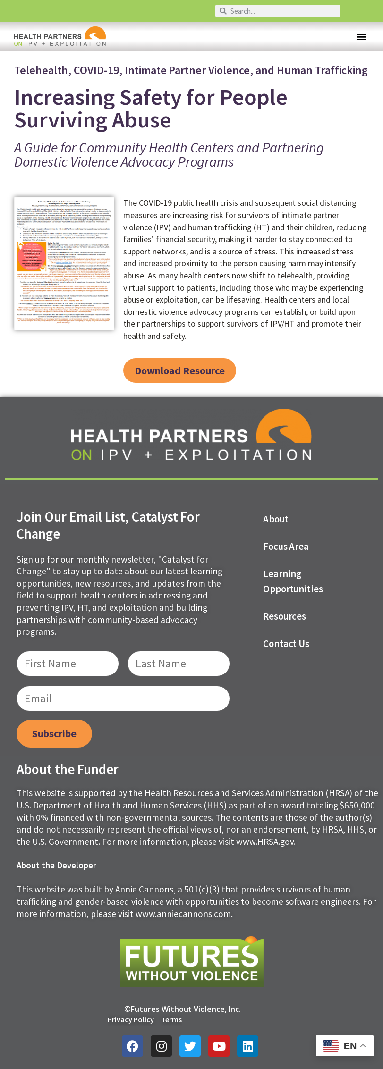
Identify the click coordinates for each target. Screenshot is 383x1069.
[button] (361, 36)
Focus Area (286, 546)
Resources (284, 616)
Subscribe (54, 733)
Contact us (286, 644)
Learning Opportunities (293, 581)
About (276, 519)
